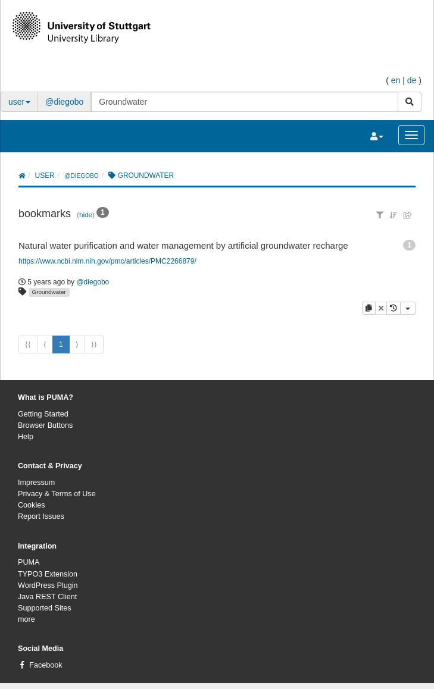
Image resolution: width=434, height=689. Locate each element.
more (26, 619)
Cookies (31, 505)
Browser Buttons (45, 425)
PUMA (28, 562)
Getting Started (43, 414)
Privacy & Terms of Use (57, 494)
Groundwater (49, 292)
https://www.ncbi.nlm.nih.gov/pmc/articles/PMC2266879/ (107, 261)
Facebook (45, 665)
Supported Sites (44, 608)
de (412, 80)
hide (85, 214)
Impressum (36, 482)
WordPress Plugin (48, 585)
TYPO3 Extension (47, 574)
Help (25, 437)
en (396, 80)
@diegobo (64, 102)
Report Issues (41, 516)
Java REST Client (47, 597)
